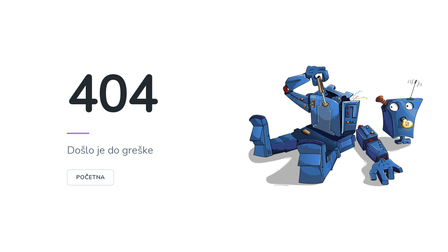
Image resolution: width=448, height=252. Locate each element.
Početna (90, 177)
